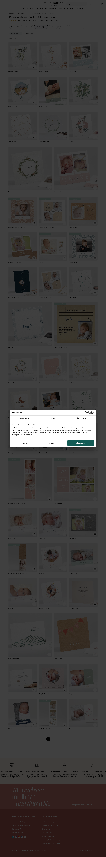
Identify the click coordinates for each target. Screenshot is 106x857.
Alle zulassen (80, 443)
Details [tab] (53, 418)
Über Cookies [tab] (81, 418)
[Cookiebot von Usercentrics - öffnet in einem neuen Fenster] (86, 412)
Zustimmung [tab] (24, 418)
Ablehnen (25, 443)
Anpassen (53, 443)
